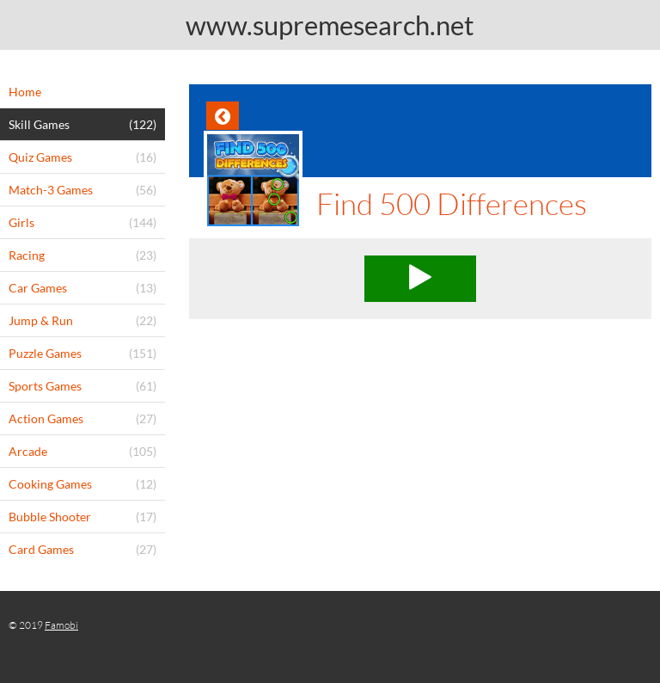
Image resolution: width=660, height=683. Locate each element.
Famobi (61, 624)
